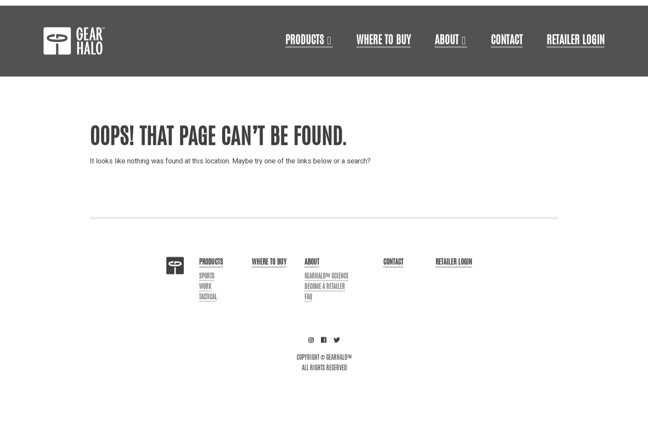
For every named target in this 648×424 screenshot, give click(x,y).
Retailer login (575, 60)
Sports (206, 296)
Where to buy (269, 282)
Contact (507, 60)
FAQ (308, 317)
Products (304, 60)
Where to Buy (383, 60)
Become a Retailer (324, 306)
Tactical (208, 317)
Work (205, 306)
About (447, 60)
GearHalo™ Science (326, 296)
